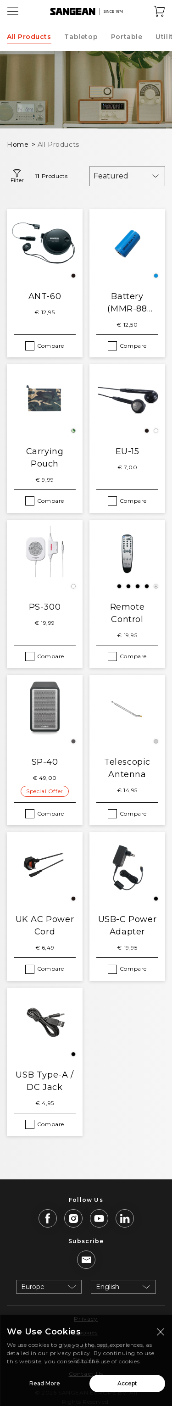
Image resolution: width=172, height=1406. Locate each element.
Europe (32, 1287)
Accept (127, 1385)
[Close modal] (160, 1334)
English (107, 1287)
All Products (29, 37)
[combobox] (127, 176)
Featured (111, 176)
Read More (44, 1385)
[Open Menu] (12, 11)
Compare (50, 345)
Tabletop (81, 37)
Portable (127, 37)
